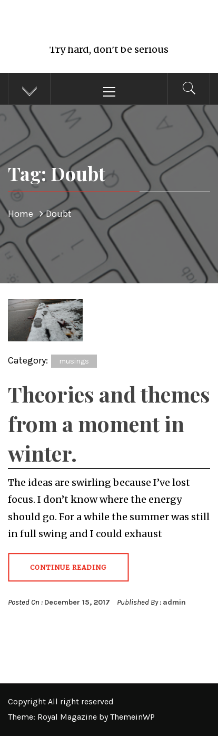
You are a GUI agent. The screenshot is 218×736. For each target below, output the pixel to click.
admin (174, 602)
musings (74, 361)
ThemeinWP (132, 717)
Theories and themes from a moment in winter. (109, 423)
